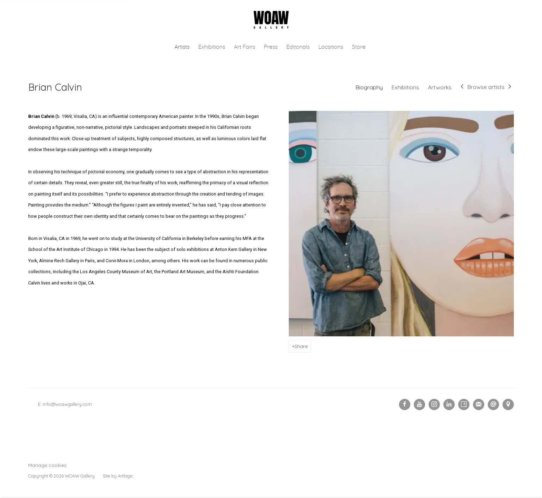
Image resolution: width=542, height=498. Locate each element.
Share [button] (301, 346)
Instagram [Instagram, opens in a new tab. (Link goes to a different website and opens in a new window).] (434, 404)
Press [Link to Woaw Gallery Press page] (271, 47)
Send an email (493, 404)
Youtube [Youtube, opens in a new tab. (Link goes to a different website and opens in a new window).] (419, 404)
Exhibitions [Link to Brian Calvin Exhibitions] (405, 87)
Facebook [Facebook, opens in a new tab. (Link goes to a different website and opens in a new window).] (404, 404)
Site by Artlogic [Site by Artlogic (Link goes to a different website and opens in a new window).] (118, 476)
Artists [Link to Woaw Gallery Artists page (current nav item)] (181, 47)
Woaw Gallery (271, 20)
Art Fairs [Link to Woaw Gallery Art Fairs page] (244, 47)
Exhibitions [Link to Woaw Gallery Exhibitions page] (211, 47)
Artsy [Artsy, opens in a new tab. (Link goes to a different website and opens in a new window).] (463, 404)
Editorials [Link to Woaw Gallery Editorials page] (298, 47)
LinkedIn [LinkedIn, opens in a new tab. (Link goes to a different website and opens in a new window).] (449, 404)
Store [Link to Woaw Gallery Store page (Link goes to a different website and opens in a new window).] (359, 47)
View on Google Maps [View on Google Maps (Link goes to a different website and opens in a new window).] (508, 404)
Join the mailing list (478, 404)
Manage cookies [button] (47, 465)
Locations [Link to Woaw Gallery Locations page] (330, 47)
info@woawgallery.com (67, 404)
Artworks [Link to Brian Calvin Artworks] (439, 87)
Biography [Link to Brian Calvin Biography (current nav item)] (369, 87)
